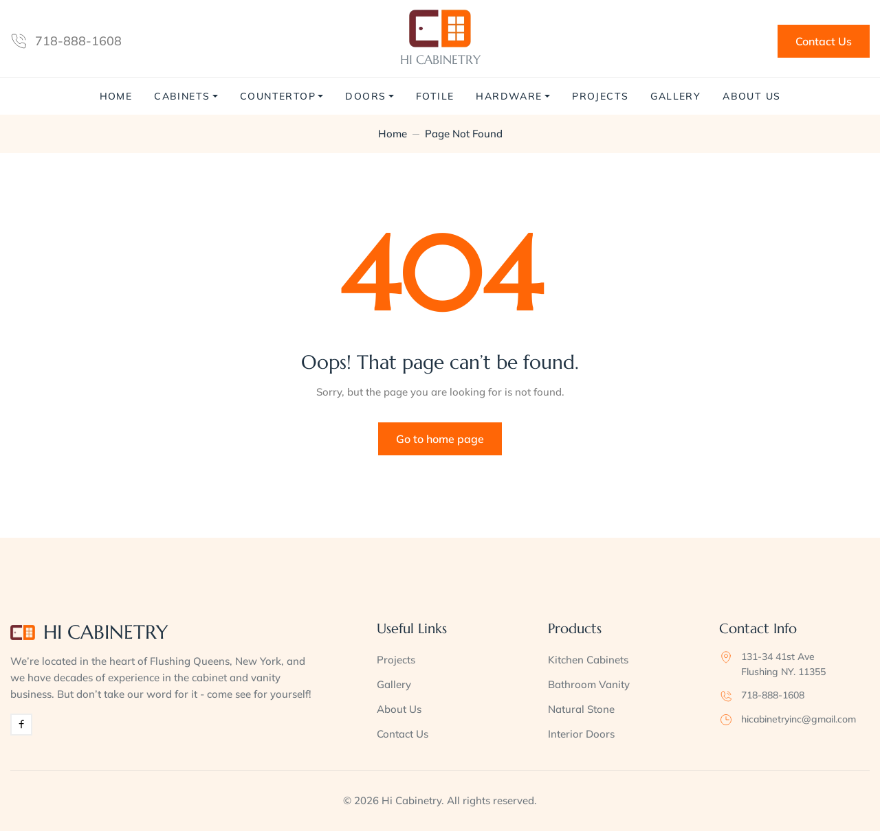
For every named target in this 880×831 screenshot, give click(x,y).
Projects (600, 96)
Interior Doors (581, 733)
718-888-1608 (78, 41)
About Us (751, 96)
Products (575, 628)
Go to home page (440, 439)
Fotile (435, 96)
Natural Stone (581, 709)
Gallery (675, 96)
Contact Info (758, 628)
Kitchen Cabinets (588, 659)
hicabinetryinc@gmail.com (798, 719)
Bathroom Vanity (589, 684)
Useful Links (412, 628)
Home (116, 96)
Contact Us (823, 41)
